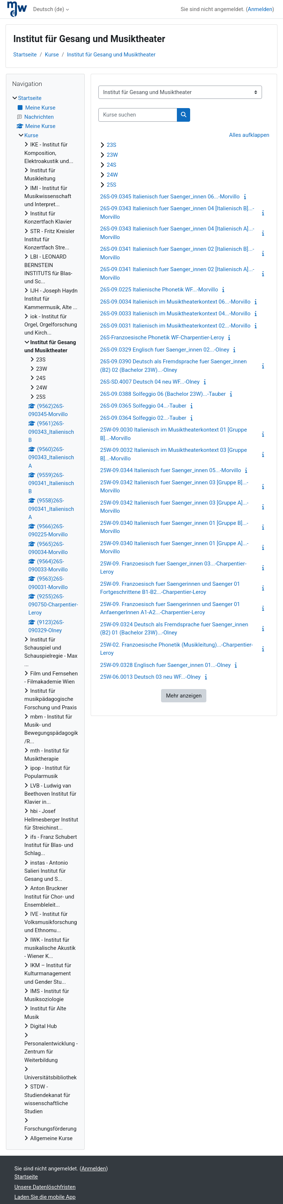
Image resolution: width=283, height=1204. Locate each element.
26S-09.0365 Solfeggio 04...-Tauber (143, 405)
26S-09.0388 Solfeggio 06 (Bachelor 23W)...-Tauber (163, 394)
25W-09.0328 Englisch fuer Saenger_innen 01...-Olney (165, 665)
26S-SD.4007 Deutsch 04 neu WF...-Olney (150, 381)
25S (111, 184)
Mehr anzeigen (184, 695)
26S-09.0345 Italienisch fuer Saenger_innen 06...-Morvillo (170, 196)
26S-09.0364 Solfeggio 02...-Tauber (143, 418)
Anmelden (260, 9)
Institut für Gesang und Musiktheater (111, 54)
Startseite (25, 54)
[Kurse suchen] (137, 114)
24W (112, 175)
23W (112, 155)
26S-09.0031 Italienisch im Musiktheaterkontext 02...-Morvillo (175, 325)
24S (111, 165)
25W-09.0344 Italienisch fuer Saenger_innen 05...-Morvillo (170, 470)
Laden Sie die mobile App (45, 1197)
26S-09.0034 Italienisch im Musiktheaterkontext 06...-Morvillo (175, 301)
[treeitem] (45, 618)
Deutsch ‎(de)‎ (48, 9)
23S (111, 145)
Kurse (52, 54)
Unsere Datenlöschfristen (45, 1187)
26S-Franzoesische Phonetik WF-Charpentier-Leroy (162, 337)
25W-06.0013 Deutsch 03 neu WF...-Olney (150, 677)
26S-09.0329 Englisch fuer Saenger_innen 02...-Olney (164, 349)
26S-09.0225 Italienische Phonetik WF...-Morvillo (159, 289)
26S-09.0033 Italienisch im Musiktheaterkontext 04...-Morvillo (175, 313)
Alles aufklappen (249, 135)
